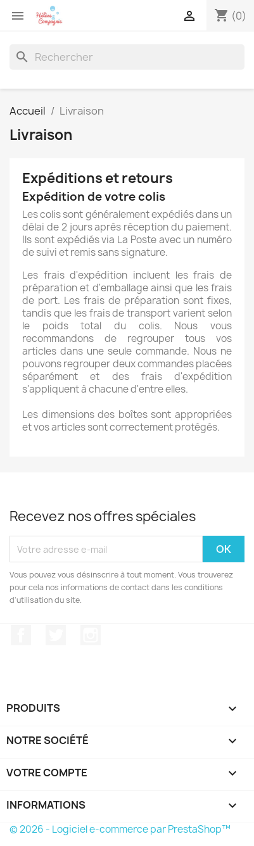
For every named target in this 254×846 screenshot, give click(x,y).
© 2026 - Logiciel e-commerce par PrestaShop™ (120, 829)
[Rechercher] (127, 57)
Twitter (56, 635)
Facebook (21, 635)
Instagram (90, 635)
